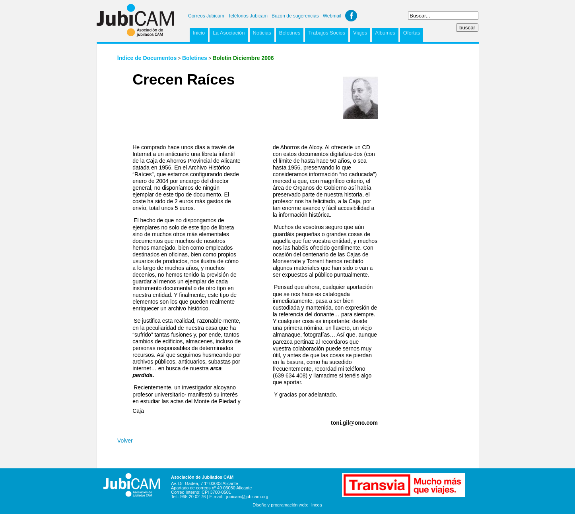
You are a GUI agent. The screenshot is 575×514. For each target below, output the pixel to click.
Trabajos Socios (326, 33)
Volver (125, 440)
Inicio (199, 33)
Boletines (289, 33)
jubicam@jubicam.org (247, 496)
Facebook (351, 15)
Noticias (262, 33)
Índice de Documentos (147, 58)
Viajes (360, 33)
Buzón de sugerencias (295, 16)
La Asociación (229, 33)
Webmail (332, 16)
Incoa (316, 504)
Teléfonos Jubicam (248, 16)
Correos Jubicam (206, 16)
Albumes (385, 33)
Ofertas (411, 33)
